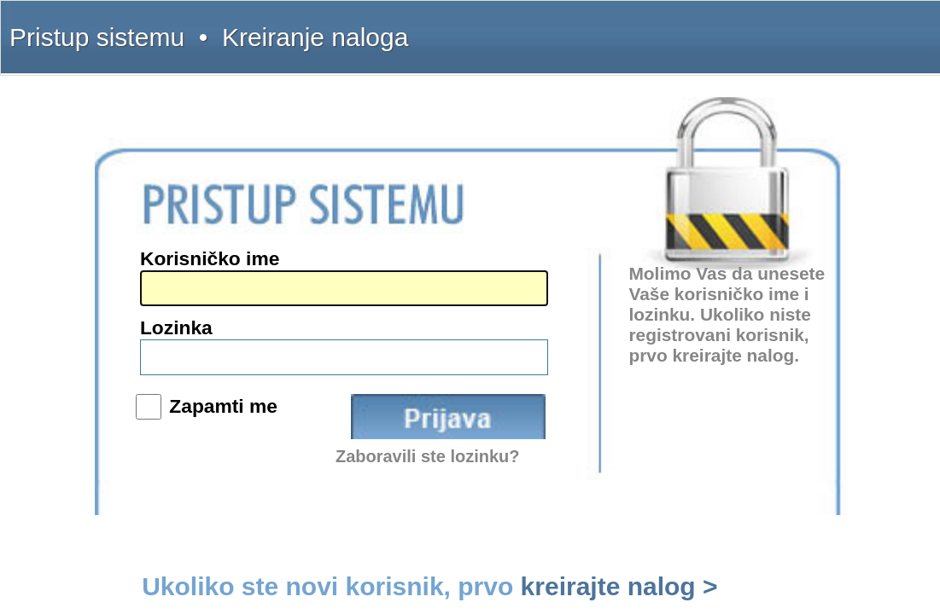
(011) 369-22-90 (121, 251)
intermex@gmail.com (132, 302)
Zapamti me (484, 338)
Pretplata (792, 27)
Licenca (836, 27)
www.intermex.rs (122, 338)
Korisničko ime (475, 263)
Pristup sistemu (90, 27)
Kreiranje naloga (163, 27)
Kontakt (747, 27)
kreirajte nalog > (701, 412)
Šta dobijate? (647, 27)
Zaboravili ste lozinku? (592, 374)
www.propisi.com (123, 363)
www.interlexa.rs (122, 350)
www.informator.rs (126, 389)
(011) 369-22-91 (121, 263)
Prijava (604, 344)
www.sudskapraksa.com (136, 376)
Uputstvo (702, 27)
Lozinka (458, 298)
